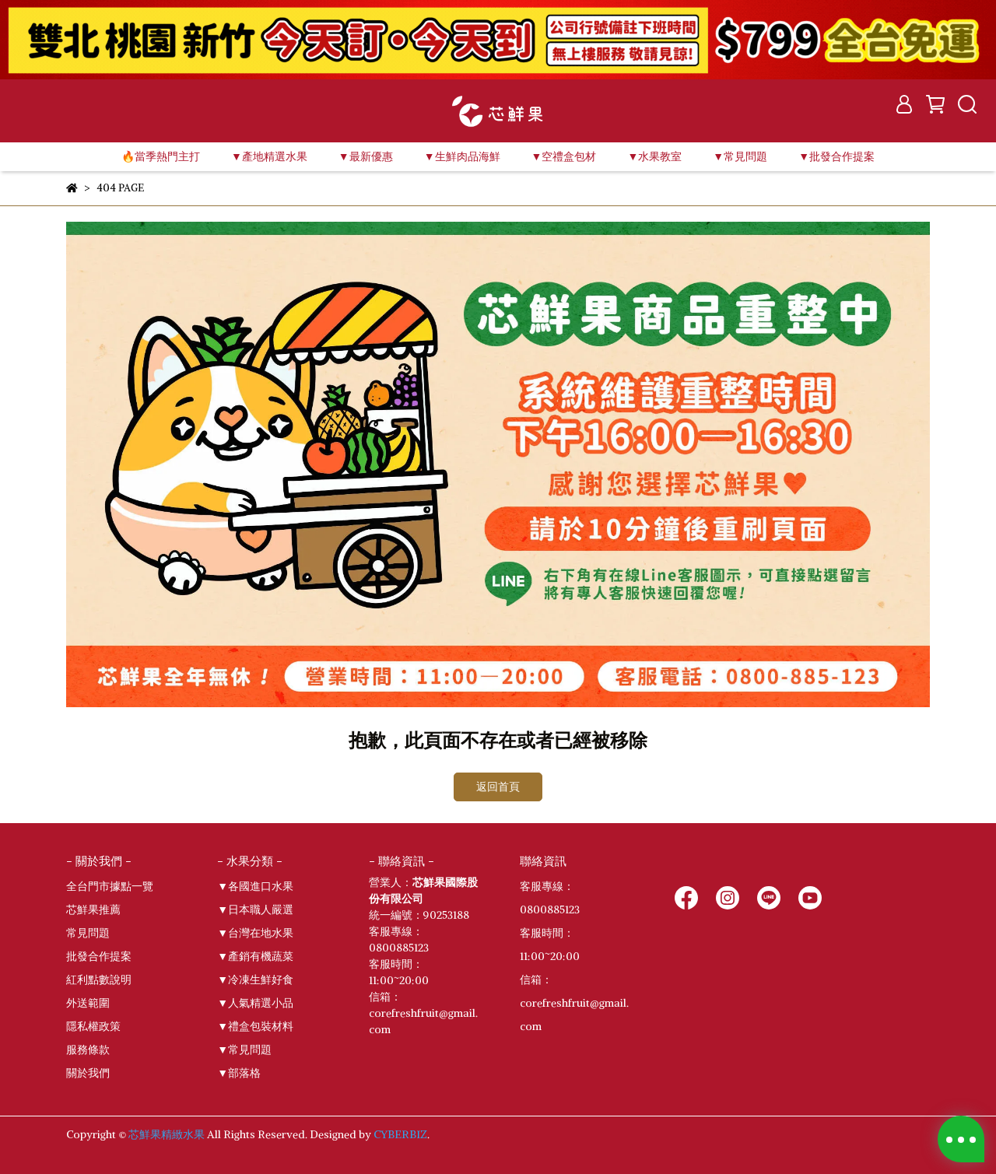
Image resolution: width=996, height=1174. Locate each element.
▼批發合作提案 (836, 156)
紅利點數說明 (99, 979)
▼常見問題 (244, 1050)
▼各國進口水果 (255, 886)
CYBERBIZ (400, 1134)
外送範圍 (88, 1003)
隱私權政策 (93, 1026)
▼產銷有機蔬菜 (255, 956)
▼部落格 (239, 1073)
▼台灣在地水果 (255, 933)
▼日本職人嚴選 (255, 909)
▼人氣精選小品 (255, 1003)
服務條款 (88, 1050)
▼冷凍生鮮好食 (255, 979)
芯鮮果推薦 (93, 909)
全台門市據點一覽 (109, 886)
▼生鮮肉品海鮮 (462, 156)
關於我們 (88, 1073)
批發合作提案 (99, 956)
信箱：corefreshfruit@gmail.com (574, 1002)
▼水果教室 (654, 156)
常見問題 (88, 933)
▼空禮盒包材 (564, 156)
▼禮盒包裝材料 (255, 1026)
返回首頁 (498, 787)
